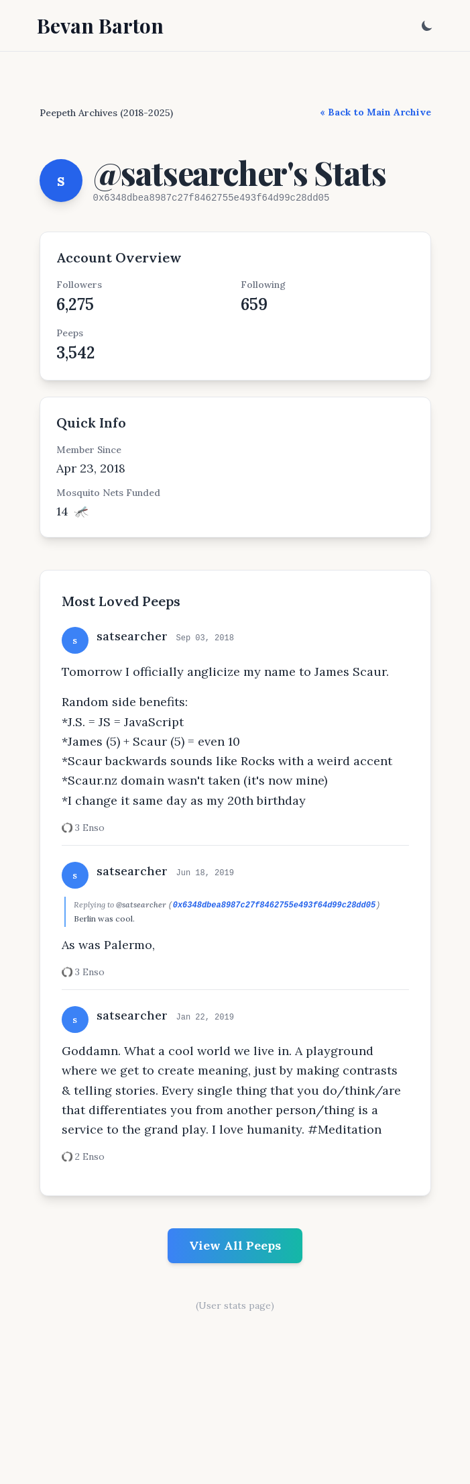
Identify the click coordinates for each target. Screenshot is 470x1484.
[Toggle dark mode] (427, 25)
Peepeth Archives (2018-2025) (106, 113)
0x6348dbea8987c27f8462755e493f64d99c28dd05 (274, 905)
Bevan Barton (100, 25)
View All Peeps (235, 1245)
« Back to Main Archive (375, 112)
